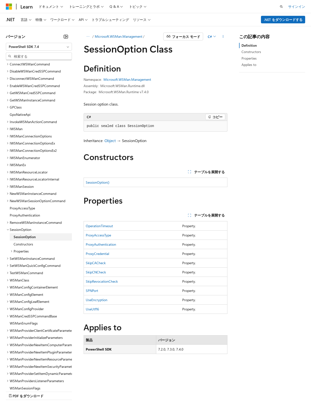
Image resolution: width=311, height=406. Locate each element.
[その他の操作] (223, 36)
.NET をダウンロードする (283, 19)
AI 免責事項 (15, 391)
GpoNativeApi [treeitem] (20, 72)
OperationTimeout (99, 226)
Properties (249, 58)
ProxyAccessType (98, 235)
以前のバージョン (43, 391)
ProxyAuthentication (101, 244)
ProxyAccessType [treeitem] (22, 165)
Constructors (251, 51)
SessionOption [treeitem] (25, 194)
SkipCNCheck (96, 272)
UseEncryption (96, 300)
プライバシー (105, 391)
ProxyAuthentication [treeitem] (25, 173)
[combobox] (39, 47)
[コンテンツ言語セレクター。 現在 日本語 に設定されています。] (16, 379)
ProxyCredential (97, 253)
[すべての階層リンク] (88, 36)
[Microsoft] (9, 6)
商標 (224, 391)
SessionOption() (97, 182)
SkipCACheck (96, 263)
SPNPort (92, 290)
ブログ (67, 391)
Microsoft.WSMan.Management (118, 36)
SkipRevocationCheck (102, 281)
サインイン (296, 6)
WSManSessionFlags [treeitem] (25, 345)
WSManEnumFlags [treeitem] (24, 281)
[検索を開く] (281, 6)
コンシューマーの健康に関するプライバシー (158, 391)
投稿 (85, 391)
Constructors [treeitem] (23, 201)
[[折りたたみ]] (66, 36)
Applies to (249, 64)
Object (110, 140)
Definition (249, 45)
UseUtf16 (92, 309)
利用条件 (209, 391)
